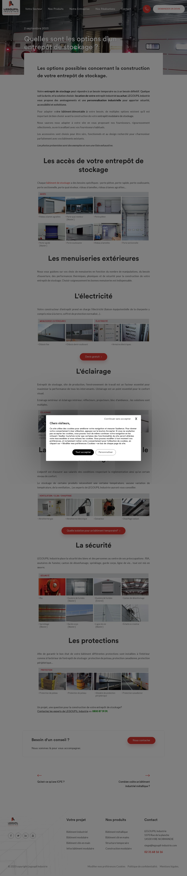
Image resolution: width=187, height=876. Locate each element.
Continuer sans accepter (117, 419)
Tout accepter (83, 452)
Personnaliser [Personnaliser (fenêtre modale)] (106, 452)
